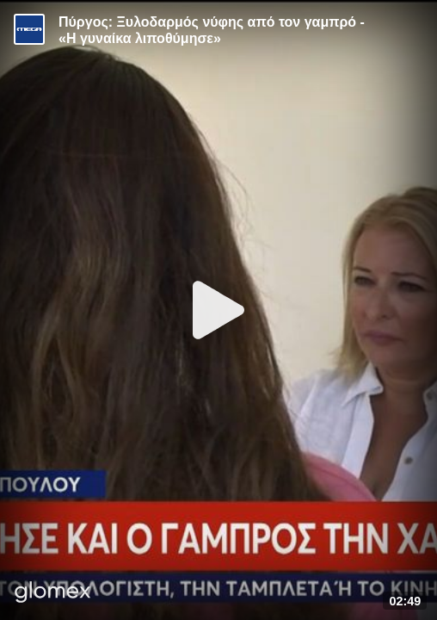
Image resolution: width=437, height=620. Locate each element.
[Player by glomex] (53, 593)
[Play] (218, 310)
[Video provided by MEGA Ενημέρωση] (29, 29)
